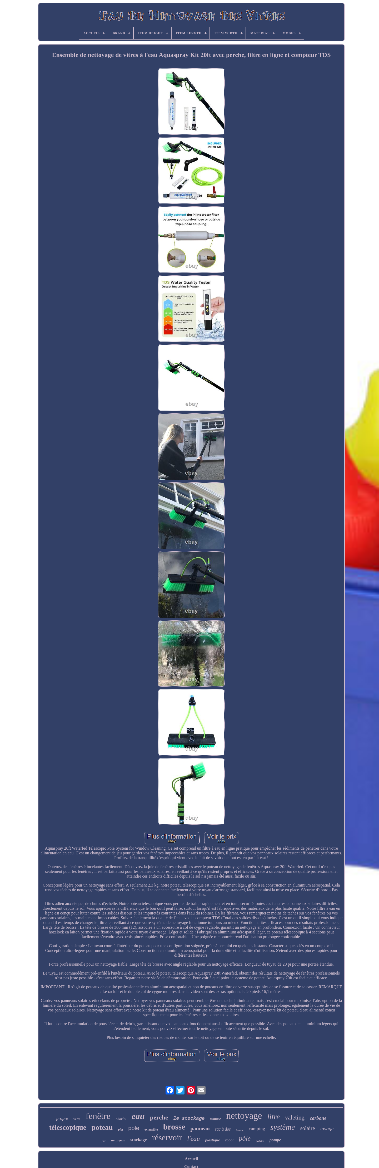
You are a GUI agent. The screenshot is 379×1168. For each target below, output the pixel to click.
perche (159, 1117)
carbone (318, 1118)
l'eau (193, 1138)
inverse (239, 1130)
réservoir (167, 1137)
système (282, 1127)
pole (133, 1128)
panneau (200, 1128)
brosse (174, 1126)
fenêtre (98, 1116)
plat (120, 1129)
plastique (212, 1140)
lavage (327, 1128)
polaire (260, 1140)
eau (138, 1116)
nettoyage (244, 1116)
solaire (307, 1128)
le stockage (189, 1118)
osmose (215, 1119)
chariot (121, 1119)
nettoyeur (118, 1140)
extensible (151, 1129)
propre (62, 1118)
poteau (102, 1127)
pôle (245, 1138)
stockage (138, 1139)
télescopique (67, 1127)
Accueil (191, 1159)
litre (273, 1116)
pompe (275, 1140)
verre (77, 1119)
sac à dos (223, 1129)
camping (257, 1128)
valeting (295, 1117)
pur (104, 1140)
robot (229, 1140)
